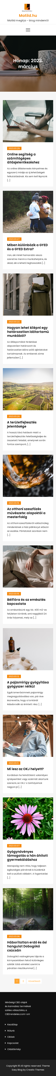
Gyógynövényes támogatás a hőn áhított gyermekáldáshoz (27, 856)
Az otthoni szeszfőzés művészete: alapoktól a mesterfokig (26, 513)
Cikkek (11, 1037)
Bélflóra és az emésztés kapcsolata (26, 602)
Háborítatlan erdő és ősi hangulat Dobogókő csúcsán (27, 946)
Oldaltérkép (14, 1049)
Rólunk (11, 1030)
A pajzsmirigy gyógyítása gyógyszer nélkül (28, 684)
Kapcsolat (13, 1043)
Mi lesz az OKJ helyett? (25, 769)
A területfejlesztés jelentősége (22, 424)
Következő (34, 981)
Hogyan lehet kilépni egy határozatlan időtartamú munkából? (28, 332)
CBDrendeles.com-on (17, 1014)
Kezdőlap (12, 1024)
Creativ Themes (35, 1069)
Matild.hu (28, 15)
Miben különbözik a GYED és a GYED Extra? (27, 247)
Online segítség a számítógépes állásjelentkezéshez (23, 158)
